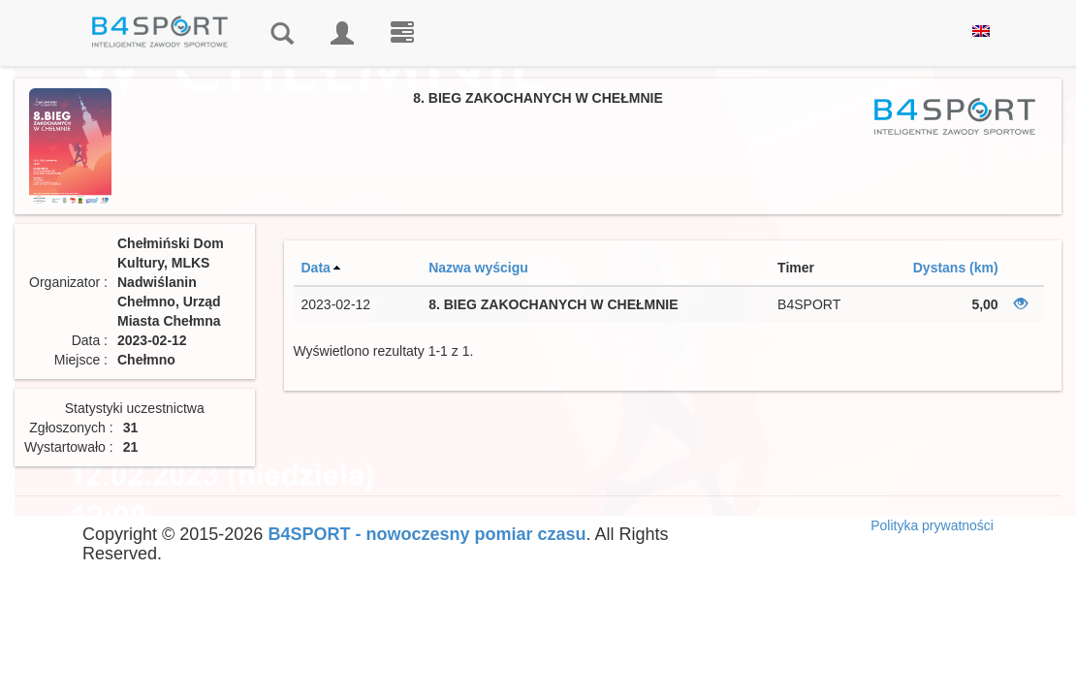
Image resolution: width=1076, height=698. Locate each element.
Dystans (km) (955, 267)
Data (316, 267)
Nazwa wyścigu (478, 267)
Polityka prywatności (932, 525)
